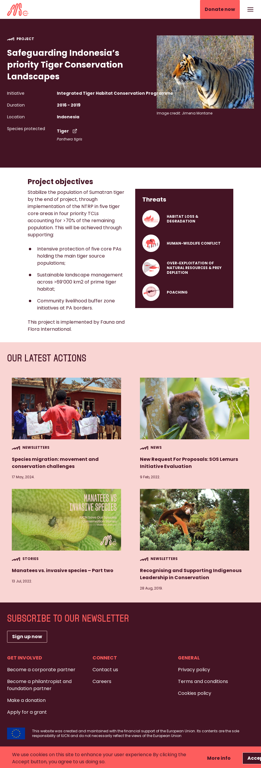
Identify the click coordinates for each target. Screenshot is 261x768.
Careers (101, 681)
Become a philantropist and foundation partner (39, 685)
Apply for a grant (27, 712)
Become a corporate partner (41, 669)
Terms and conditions (203, 681)
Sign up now (27, 636)
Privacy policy (194, 669)
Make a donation (26, 700)
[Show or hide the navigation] (250, 9)
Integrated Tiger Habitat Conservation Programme (115, 93)
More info (219, 758)
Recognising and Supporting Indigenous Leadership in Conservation (191, 574)
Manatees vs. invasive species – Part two (62, 570)
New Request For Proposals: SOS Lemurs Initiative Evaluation (189, 463)
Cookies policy (194, 693)
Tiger (67, 131)
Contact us (105, 669)
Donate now (220, 9)
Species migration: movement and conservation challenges (55, 463)
